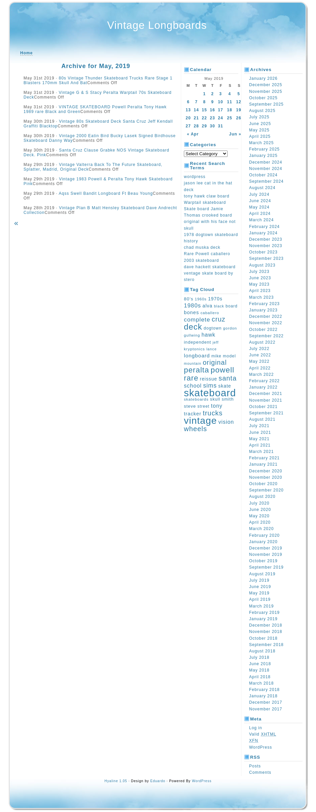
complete (197, 319)
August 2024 (262, 187)
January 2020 (263, 541)
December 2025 (265, 84)
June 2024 (260, 200)
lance (211, 349)
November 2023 (265, 245)
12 (238, 102)
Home (26, 53)
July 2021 (259, 425)
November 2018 (265, 631)
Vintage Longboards (157, 25)
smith (228, 399)
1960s (201, 299)
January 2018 (263, 696)
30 (212, 126)
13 (188, 110)
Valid (262, 734)
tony (217, 406)
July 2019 (259, 580)
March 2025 (261, 142)
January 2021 (263, 464)
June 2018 (260, 663)
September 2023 (266, 258)
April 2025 (260, 136)
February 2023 (264, 303)
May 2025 (259, 130)
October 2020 (263, 483)
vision (226, 422)
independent (197, 342)
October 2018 (263, 638)
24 (220, 118)
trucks (213, 413)
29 (204, 126)
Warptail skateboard (205, 202)
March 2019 (261, 606)
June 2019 (260, 586)
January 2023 (263, 310)
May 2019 (259, 593)
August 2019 (262, 574)
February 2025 (264, 149)
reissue (208, 379)
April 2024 (260, 213)
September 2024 (266, 181)
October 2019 (263, 561)
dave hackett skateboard (210, 267)
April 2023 (260, 290)
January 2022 (263, 387)
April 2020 (260, 522)
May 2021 (259, 439)
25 (229, 118)
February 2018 (264, 689)
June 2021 (260, 432)
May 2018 (259, 670)
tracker (192, 413)
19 (238, 110)
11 (229, 102)
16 (212, 110)
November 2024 (265, 168)
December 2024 (265, 162)
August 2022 (262, 342)
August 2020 (262, 496)
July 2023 (259, 271)
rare (191, 378)
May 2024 (259, 207)
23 (212, 118)
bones (191, 312)
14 (196, 110)
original (215, 362)
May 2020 (259, 516)
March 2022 (261, 374)
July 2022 (259, 348)
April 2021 (260, 445)
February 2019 (264, 612)
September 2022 (266, 336)
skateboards (196, 399)
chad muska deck (202, 247)
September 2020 (266, 490)
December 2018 (265, 625)
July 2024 (259, 194)
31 (220, 126)
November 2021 (265, 400)
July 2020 (259, 503)
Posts (255, 766)
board (232, 306)
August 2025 (262, 110)
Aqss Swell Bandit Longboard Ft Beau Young (106, 193)
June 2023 (260, 278)
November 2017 (265, 709)
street (203, 406)
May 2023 (259, 284)
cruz (219, 319)
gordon (230, 328)
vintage (200, 420)
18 (229, 110)
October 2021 (263, 406)
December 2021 (265, 393)
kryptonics (194, 349)
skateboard (210, 392)
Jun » (235, 134)
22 (204, 118)
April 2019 (260, 599)
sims (210, 385)
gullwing (192, 335)
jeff (215, 342)
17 (220, 110)
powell (223, 369)
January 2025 (263, 155)
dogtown (213, 328)
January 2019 (263, 619)
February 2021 (264, 458)
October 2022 (263, 329)
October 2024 (263, 175)
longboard (197, 355)
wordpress (194, 176)
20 (188, 118)
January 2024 (263, 233)
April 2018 (260, 677)
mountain (192, 363)
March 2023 (261, 297)
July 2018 (259, 657)
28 (196, 126)
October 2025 (263, 98)
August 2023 (262, 265)
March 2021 (261, 451)
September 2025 (266, 104)
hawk (208, 335)
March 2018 (261, 683)
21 (196, 118)
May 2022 (259, 361)
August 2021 (262, 419)
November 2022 (265, 323)
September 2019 (266, 567)
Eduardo (157, 781)
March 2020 (261, 528)
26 (238, 118)
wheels (195, 428)
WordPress (260, 747)
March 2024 (261, 220)
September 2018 (266, 644)
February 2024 (264, 226)
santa (228, 378)
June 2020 (260, 509)
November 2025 (265, 91)
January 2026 (263, 78)
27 (188, 126)
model (229, 356)
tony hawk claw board (206, 196)
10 (220, 102)
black (219, 306)
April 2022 (260, 368)
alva (207, 305)
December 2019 (265, 548)
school (193, 386)
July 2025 (259, 117)
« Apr (193, 134)
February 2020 (264, 535)
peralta (196, 370)
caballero (209, 313)
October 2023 (263, 252)
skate (224, 386)
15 (204, 110)
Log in (255, 728)
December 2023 (265, 239)
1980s (192, 305)
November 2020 (265, 477)
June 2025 (260, 123)
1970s (215, 298)
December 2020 (265, 471)
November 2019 (265, 554)
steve (190, 406)
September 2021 (266, 413)
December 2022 (265, 316)
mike (216, 356)
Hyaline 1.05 (116, 781)
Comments (260, 772)
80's (188, 298)
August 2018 (262, 651)
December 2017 (265, 702)
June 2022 (260, 355)
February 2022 (264, 381)
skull (215, 399)
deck (193, 326)
